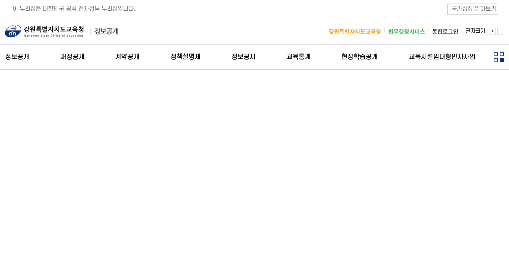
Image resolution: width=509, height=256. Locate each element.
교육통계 (299, 57)
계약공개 (127, 57)
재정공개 (72, 57)
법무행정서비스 (406, 32)
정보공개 (17, 57)
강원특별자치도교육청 (355, 32)
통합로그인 (445, 32)
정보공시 (243, 57)
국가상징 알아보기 (474, 9)
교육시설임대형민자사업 (442, 57)
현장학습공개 (359, 57)
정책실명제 (185, 57)
